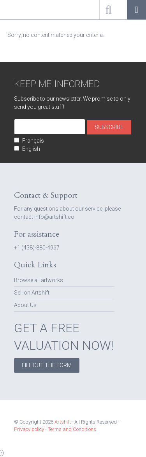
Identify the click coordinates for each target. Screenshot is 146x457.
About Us (25, 305)
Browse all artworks (38, 280)
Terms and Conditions (72, 429)
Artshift (19, 9)
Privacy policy (29, 429)
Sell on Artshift (31, 293)
